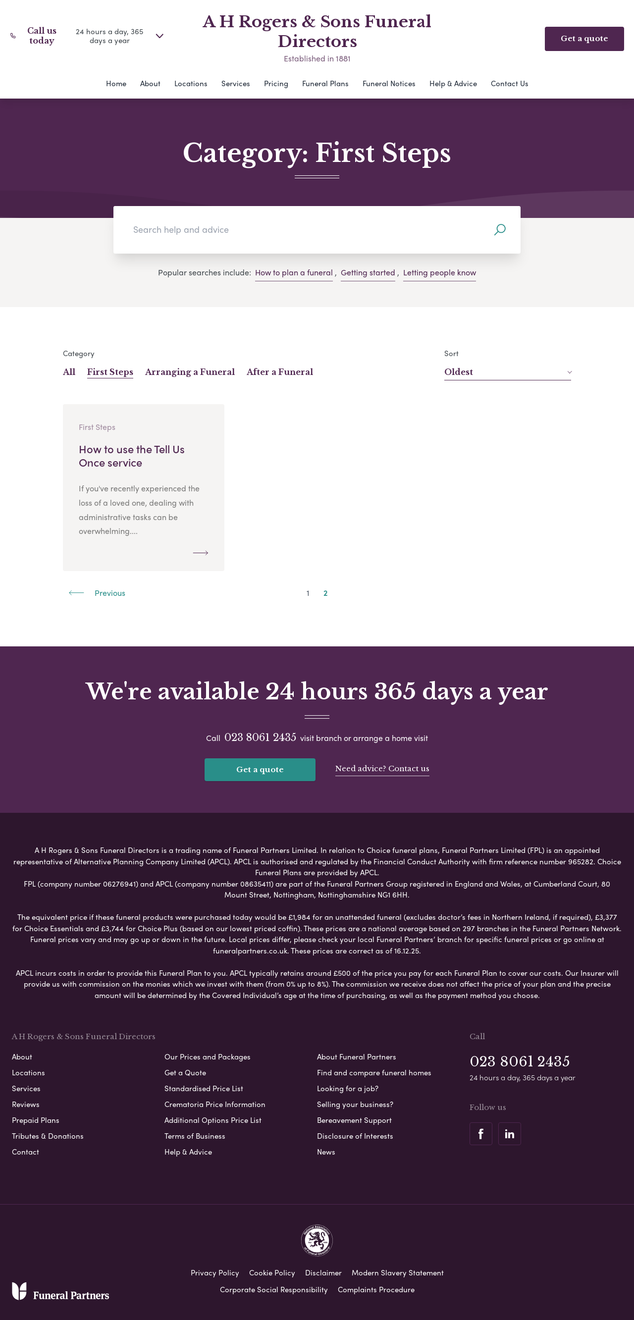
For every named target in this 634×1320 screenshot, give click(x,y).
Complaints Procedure (376, 1289)
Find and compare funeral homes (374, 1072)
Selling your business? (355, 1104)
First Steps (110, 372)
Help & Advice (453, 83)
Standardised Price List (203, 1088)
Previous (97, 592)
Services (235, 83)
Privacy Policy (215, 1272)
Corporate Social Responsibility (274, 1289)
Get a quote (260, 769)
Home (116, 83)
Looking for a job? (347, 1088)
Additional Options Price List (213, 1119)
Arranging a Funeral (190, 372)
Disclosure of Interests (355, 1135)
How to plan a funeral (294, 272)
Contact (25, 1151)
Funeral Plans (325, 83)
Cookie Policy (272, 1272)
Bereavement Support (354, 1119)
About (150, 83)
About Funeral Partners (356, 1056)
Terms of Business (194, 1135)
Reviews (26, 1104)
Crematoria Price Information (214, 1104)
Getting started (368, 272)
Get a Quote (185, 1072)
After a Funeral (280, 372)
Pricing (276, 83)
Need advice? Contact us (382, 768)
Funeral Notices (389, 83)
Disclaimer (323, 1272)
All (69, 372)
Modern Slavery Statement (398, 1272)
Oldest (508, 372)
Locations (191, 83)
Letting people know (439, 272)
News (326, 1151)
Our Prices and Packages (207, 1056)
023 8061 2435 (260, 737)
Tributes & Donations (48, 1135)
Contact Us (509, 83)
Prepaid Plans (35, 1119)
